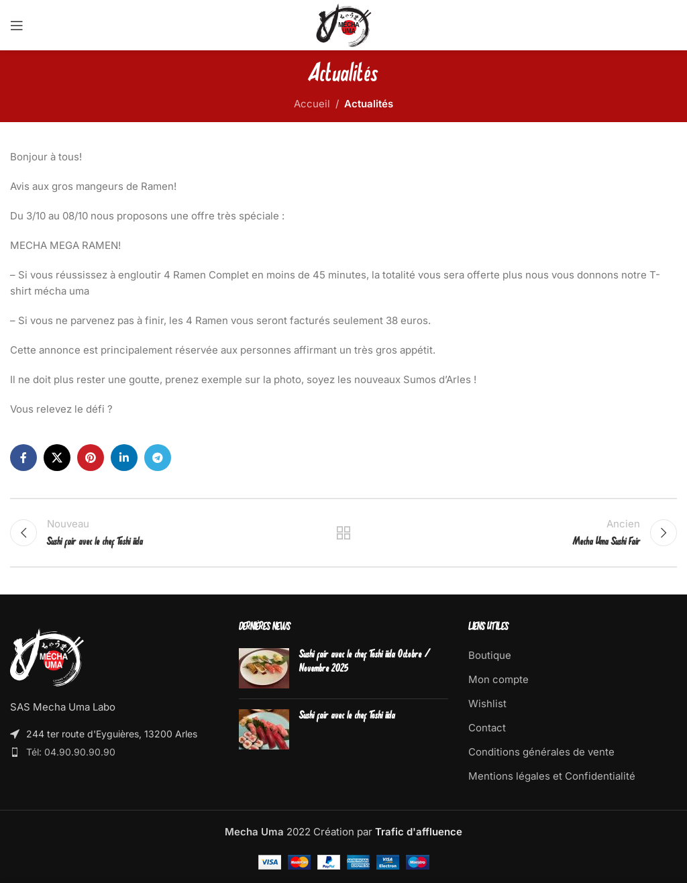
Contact (487, 727)
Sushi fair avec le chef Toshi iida (347, 716)
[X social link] (57, 457)
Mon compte (498, 679)
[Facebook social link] (23, 457)
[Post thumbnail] (264, 668)
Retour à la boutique (343, 532)
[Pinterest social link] (90, 457)
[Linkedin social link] (124, 457)
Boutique (489, 655)
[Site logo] (344, 24)
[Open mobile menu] (16, 25)
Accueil (312, 103)
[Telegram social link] (157, 457)
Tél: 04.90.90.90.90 (70, 752)
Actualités (368, 103)
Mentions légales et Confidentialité (551, 776)
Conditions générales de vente (541, 751)
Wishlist (487, 703)
